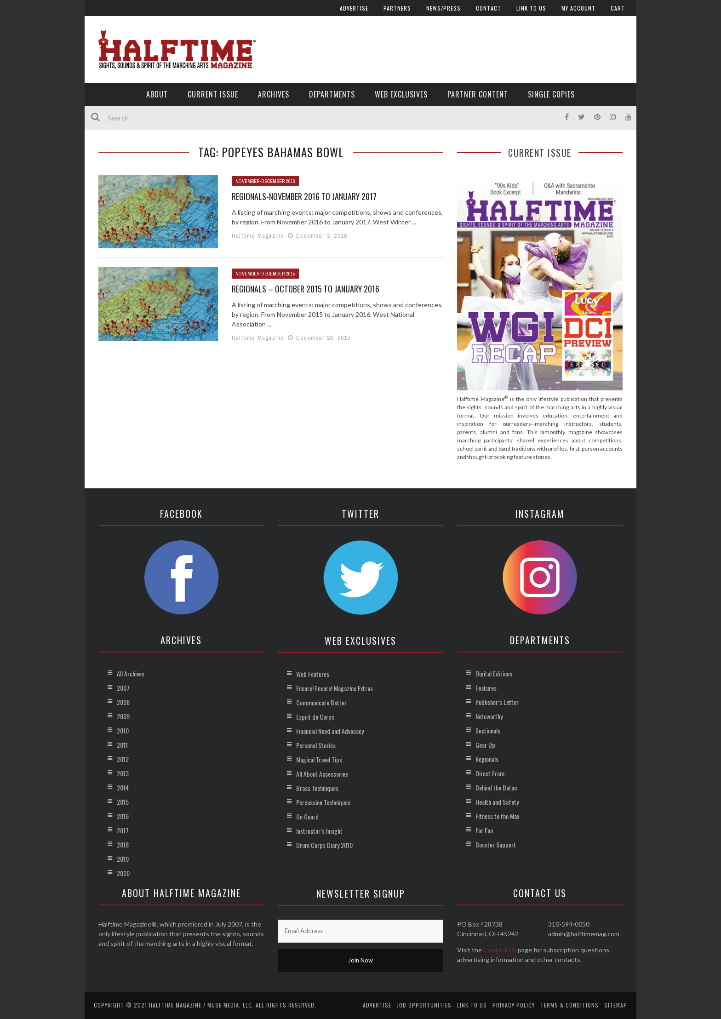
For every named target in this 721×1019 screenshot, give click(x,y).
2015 (123, 802)
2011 (122, 745)
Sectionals (487, 730)
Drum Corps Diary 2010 (324, 845)
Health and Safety (497, 802)
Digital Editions (493, 673)
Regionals (486, 759)
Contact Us (499, 950)
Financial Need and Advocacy (330, 731)
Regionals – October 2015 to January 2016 (305, 289)
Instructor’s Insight (319, 831)
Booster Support (495, 844)
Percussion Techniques (323, 802)
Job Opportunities (424, 1005)
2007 (123, 688)
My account (578, 8)
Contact (488, 8)
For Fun (484, 830)
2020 (123, 873)
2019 (123, 859)
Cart (618, 8)
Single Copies (551, 94)
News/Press (443, 8)
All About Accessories (322, 774)
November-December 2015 (265, 273)
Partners (397, 8)
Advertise (354, 8)
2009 (123, 716)
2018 (123, 844)
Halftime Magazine (258, 236)
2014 (123, 787)
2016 (123, 816)
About (157, 94)
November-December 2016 (265, 181)
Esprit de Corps (315, 716)
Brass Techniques (317, 788)
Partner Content (477, 94)
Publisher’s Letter (497, 702)
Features (486, 688)
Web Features (312, 674)
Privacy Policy (513, 1005)
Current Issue (213, 94)
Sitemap (615, 1005)
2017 (123, 830)
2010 (123, 730)
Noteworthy (489, 716)
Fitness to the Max (497, 816)
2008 (123, 702)
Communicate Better (321, 702)
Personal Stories (316, 745)
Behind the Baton (496, 787)
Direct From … (492, 773)
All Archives (130, 673)
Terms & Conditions (569, 1005)
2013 (123, 773)
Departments (332, 94)
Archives (273, 94)
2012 (123, 759)
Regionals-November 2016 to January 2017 (304, 196)
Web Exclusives (401, 94)
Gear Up (485, 745)
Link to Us (531, 8)
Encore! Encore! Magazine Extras (334, 688)
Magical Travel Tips (319, 759)
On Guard (307, 816)
